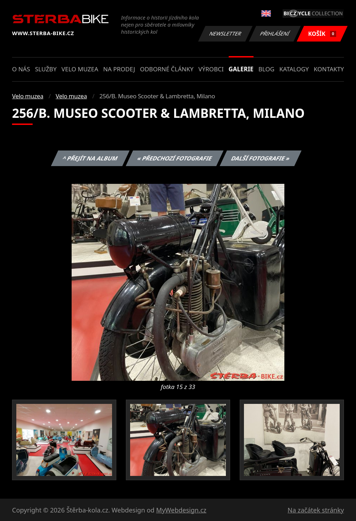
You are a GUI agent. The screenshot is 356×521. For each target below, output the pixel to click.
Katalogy (294, 69)
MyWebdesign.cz (181, 510)
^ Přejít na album (90, 158)
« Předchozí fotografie (174, 158)
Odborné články (167, 69)
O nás (21, 69)
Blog (266, 69)
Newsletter (225, 33)
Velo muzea (79, 69)
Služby (46, 69)
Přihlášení (274, 33)
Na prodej (119, 69)
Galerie (241, 69)
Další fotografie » (261, 158)
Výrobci (210, 69)
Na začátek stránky (316, 510)
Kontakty (329, 69)
